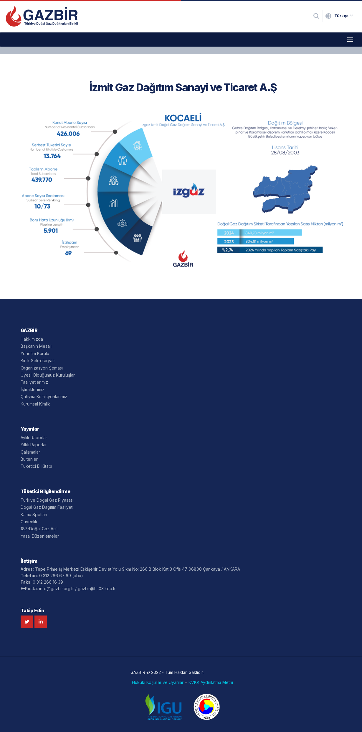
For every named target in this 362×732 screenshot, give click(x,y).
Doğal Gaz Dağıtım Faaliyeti (47, 507)
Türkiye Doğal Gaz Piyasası (47, 500)
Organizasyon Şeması (42, 367)
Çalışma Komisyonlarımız (44, 396)
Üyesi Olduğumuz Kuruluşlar (48, 375)
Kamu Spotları (34, 514)
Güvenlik (29, 521)
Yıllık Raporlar (34, 444)
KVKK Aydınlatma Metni (211, 682)
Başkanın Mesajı (36, 346)
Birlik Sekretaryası (38, 360)
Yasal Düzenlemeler (40, 536)
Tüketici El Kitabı (36, 466)
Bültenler (29, 459)
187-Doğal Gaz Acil (39, 528)
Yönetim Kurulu (35, 353)
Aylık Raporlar (34, 437)
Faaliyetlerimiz (34, 382)
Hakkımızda (32, 339)
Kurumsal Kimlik (35, 403)
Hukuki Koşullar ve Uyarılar (158, 682)
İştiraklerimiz (32, 389)
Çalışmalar (30, 451)
